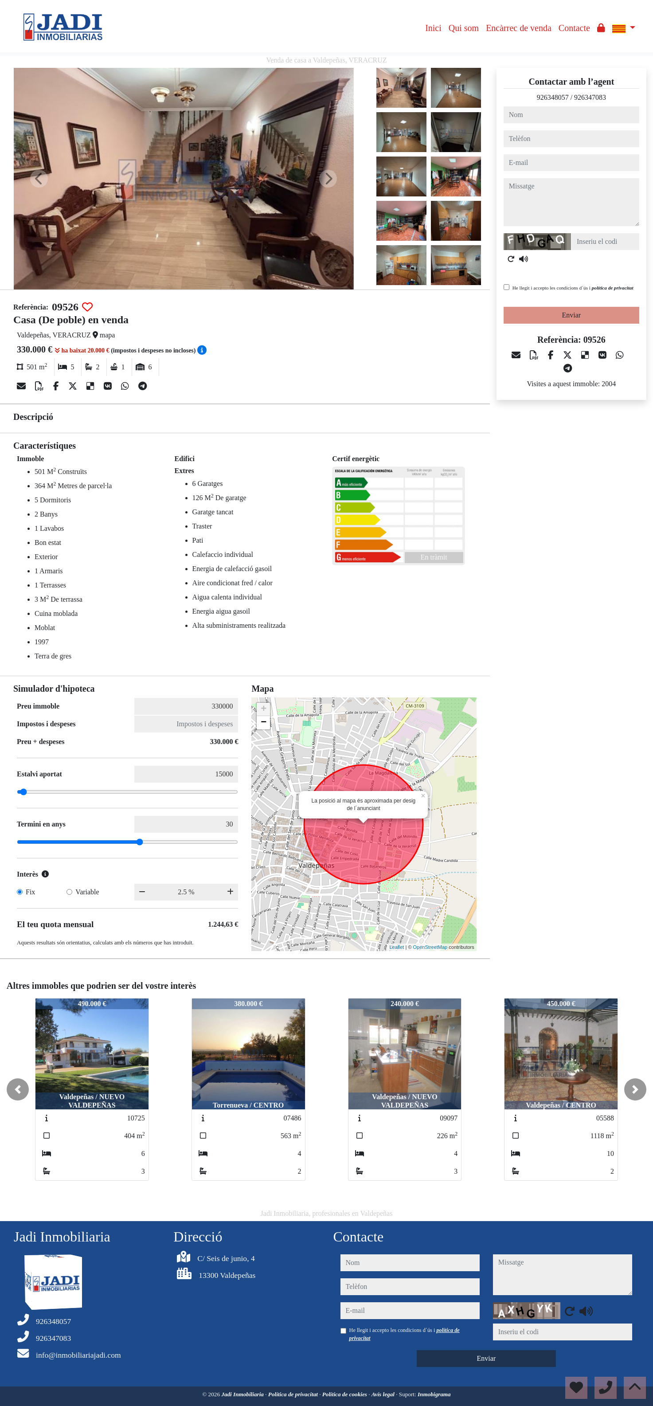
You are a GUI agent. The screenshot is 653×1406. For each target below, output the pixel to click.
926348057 (553, 97)
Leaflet (396, 947)
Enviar (571, 315)
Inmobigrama (434, 1394)
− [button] (263, 722)
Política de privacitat (293, 1394)
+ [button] (263, 709)
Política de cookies (345, 1394)
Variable (87, 892)
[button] (18, 1089)
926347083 (590, 97)
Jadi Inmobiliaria (243, 1394)
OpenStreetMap (430, 947)
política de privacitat (612, 287)
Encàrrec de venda (518, 28)
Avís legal (383, 1394)
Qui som (464, 28)
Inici (433, 28)
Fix (30, 892)
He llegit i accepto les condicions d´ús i (572, 287)
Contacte (574, 28)
